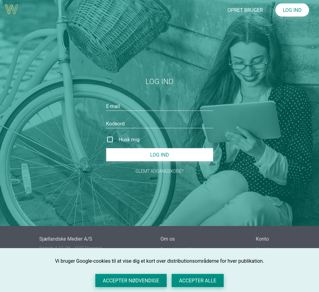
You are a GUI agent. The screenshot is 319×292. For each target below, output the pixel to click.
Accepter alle (198, 281)
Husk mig (129, 140)
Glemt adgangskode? (159, 171)
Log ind (159, 155)
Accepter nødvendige (131, 281)
